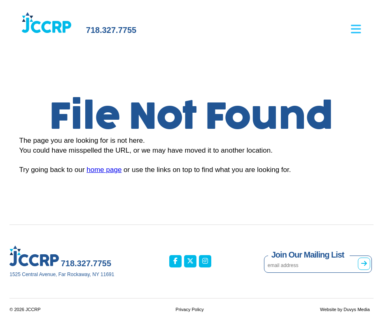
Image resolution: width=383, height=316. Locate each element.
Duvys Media (356, 309)
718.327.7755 (111, 30)
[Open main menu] (362, 23)
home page (103, 170)
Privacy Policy (189, 309)
